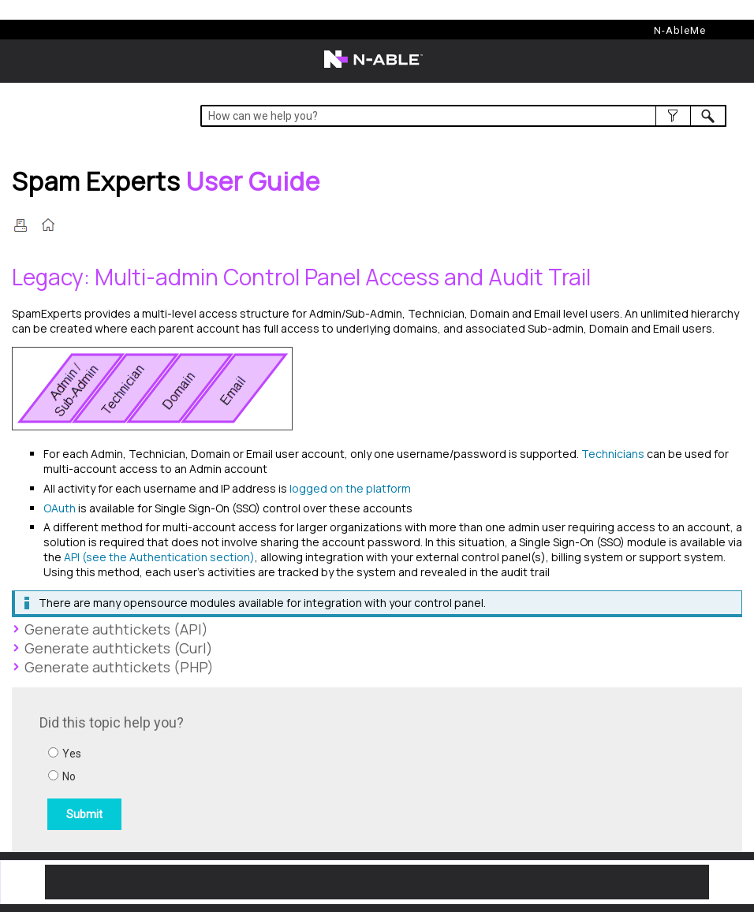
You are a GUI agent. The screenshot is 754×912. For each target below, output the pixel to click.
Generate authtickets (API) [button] (110, 629)
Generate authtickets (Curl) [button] (112, 647)
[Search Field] (463, 116)
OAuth (59, 508)
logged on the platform (350, 488)
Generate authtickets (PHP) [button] (113, 666)
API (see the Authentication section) (159, 556)
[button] (673, 116)
